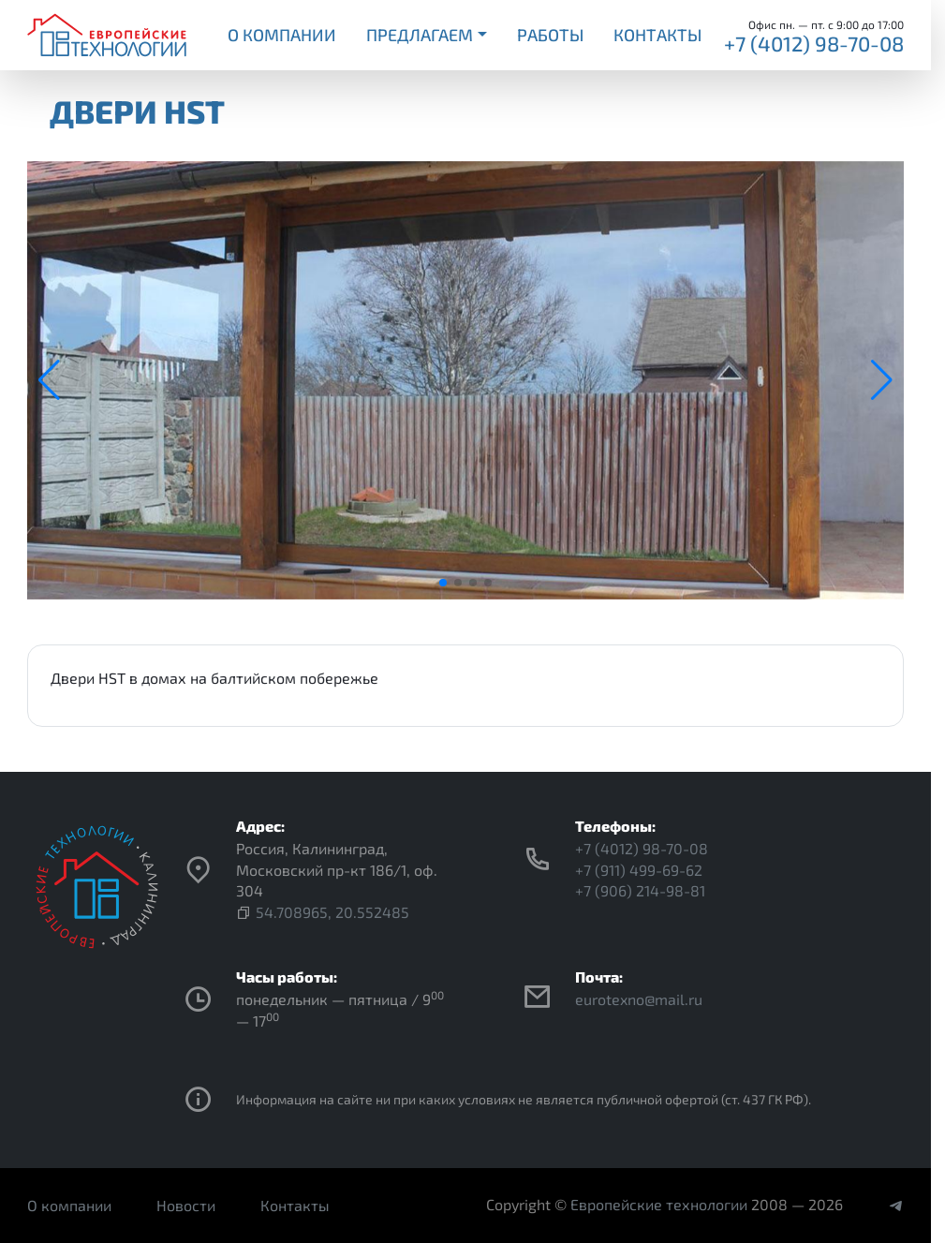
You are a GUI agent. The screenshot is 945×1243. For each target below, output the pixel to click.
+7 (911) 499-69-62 (638, 870)
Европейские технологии (658, 1204)
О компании (282, 34)
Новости (185, 1205)
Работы (550, 34)
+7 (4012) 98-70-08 (814, 43)
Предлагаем (419, 34)
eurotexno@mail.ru (638, 999)
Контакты (657, 34)
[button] (443, 582)
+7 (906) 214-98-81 (640, 890)
